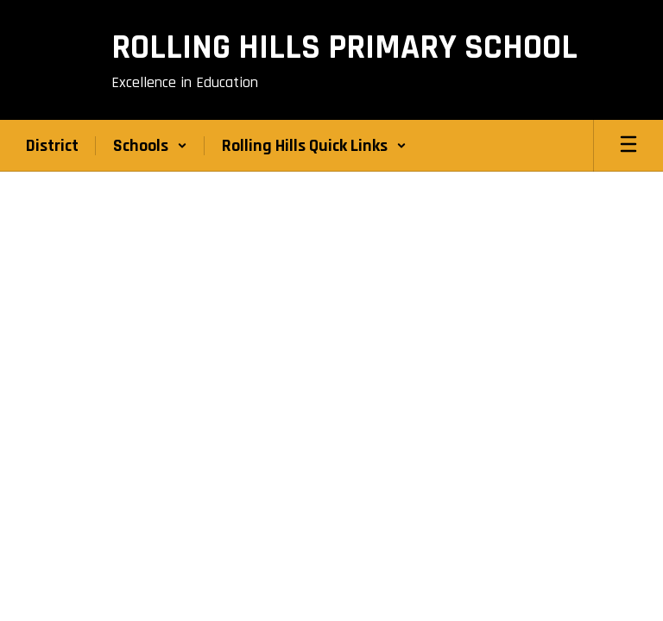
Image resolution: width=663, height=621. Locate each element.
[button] (150, 146)
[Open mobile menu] (628, 146)
